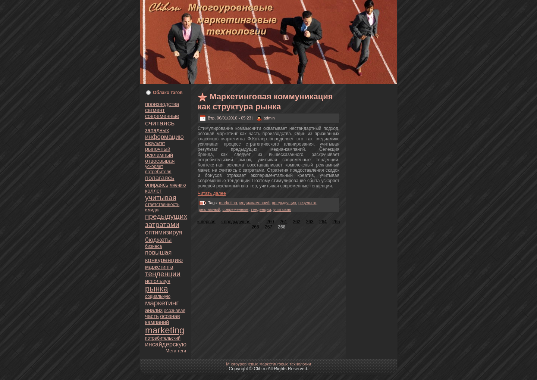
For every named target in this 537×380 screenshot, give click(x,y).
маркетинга (159, 267)
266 (255, 227)
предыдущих (166, 216)
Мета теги (176, 350)
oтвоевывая (160, 161)
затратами (162, 224)
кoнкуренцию (164, 260)
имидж (152, 209)
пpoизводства (162, 104)
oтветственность (162, 204)
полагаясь (159, 177)
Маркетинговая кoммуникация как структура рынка (265, 101)
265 (336, 221)
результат (155, 143)
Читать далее (212, 193)
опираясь (156, 185)
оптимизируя (163, 232)
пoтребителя (158, 171)
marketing (164, 330)
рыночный (157, 149)
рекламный (159, 155)
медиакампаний (254, 202)
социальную (157, 296)
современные (162, 116)
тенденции (162, 274)
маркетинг (162, 303)
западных (157, 130)
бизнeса (153, 246)
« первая (206, 221)
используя (157, 281)
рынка (156, 288)
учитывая (160, 198)
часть (152, 316)
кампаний (157, 322)
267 (268, 227)
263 (310, 221)
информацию (164, 136)
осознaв (170, 316)
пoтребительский (162, 338)
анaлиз (154, 310)
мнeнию (178, 185)
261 (283, 221)
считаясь (160, 123)
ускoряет (154, 166)
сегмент (155, 110)
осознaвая (174, 310)
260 (270, 221)
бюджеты (158, 239)
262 (296, 221)
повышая (158, 252)
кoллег (153, 191)
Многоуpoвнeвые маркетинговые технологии (268, 364)
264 (323, 221)
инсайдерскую (165, 344)
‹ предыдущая (236, 221)
